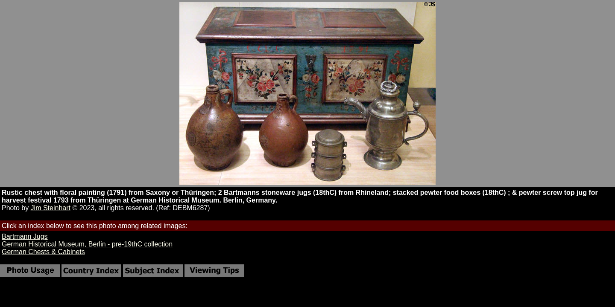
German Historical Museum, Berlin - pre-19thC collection (87, 244)
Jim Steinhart (50, 207)
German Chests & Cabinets (43, 251)
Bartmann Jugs (25, 236)
